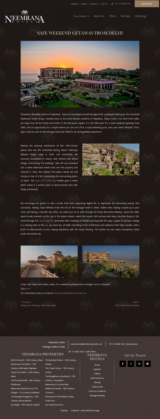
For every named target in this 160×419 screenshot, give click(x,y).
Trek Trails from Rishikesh (127, 305)
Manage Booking (97, 396)
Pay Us (104, 4)
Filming (97, 382)
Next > (136, 302)
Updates (74, 4)
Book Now (147, 3)
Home (97, 365)
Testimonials (97, 387)
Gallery (84, 4)
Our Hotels (81, 16)
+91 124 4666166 (120, 4)
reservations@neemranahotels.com (69, 293)
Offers (112, 16)
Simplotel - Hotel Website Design (85, 410)
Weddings (140, 16)
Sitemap (64, 410)
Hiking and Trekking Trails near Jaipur (38, 305)
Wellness (125, 16)
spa (46, 225)
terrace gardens (46, 220)
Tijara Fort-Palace (43, 180)
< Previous (26, 302)
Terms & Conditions (97, 391)
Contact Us (94, 4)
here (28, 288)
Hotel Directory (97, 378)
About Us (99, 16)
